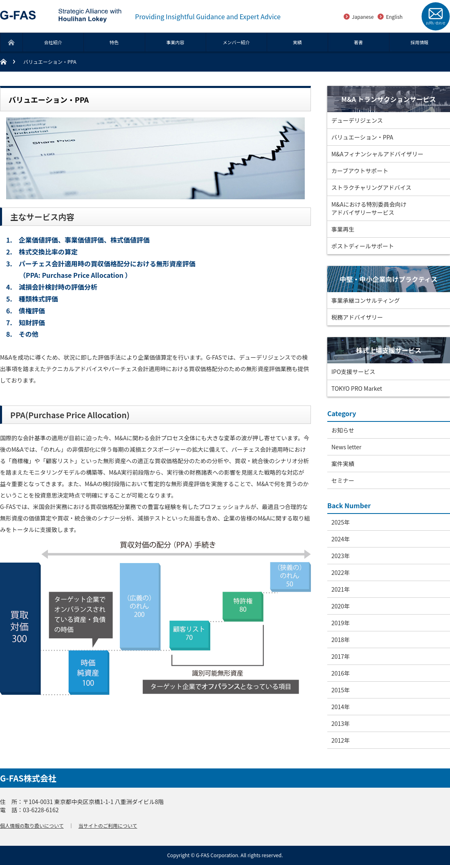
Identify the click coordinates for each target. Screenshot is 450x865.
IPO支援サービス (353, 371)
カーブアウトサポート (359, 171)
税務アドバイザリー (357, 317)
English (394, 16)
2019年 (340, 623)
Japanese (363, 16)
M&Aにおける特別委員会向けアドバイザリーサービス (368, 208)
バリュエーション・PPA (362, 137)
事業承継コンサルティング (365, 300)
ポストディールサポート (362, 246)
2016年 (340, 673)
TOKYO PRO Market (356, 388)
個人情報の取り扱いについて (32, 825)
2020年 (340, 606)
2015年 (340, 690)
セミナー (342, 480)
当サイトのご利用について (108, 825)
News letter (346, 447)
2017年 (340, 656)
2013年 (340, 723)
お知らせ (342, 430)
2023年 (340, 556)
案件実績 (342, 464)
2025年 (340, 522)
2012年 (340, 740)
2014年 (340, 707)
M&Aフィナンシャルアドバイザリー (377, 154)
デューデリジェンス (357, 120)
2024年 (340, 539)
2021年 (340, 589)
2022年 (340, 572)
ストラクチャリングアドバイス (371, 187)
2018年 (340, 639)
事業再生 (342, 229)
